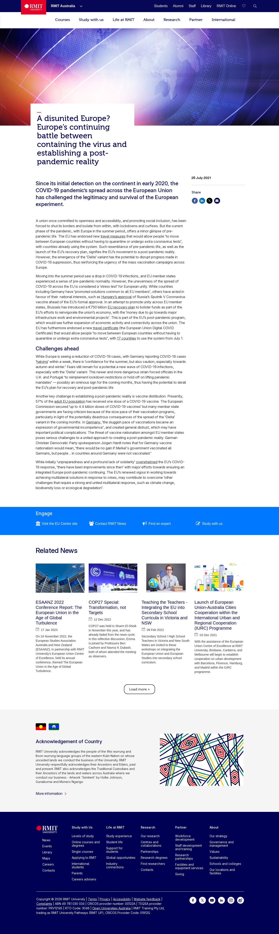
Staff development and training (188, 847)
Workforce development (184, 837)
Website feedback (147, 899)
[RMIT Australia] (62, 6)
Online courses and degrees (86, 843)
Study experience (119, 836)
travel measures (113, 236)
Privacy (105, 899)
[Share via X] (209, 200)
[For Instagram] (231, 900)
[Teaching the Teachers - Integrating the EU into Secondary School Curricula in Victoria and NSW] (166, 578)
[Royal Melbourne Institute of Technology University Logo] (33, 7)
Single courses (82, 851)
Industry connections (115, 865)
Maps (46, 858)
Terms (92, 899)
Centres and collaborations (151, 843)
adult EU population (69, 401)
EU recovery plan (121, 307)
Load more (139, 689)
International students (80, 865)
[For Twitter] (202, 900)
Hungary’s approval (116, 297)
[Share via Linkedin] (202, 200)
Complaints (44, 903)
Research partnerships (184, 856)
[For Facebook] (192, 900)
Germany (93, 422)
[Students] (161, 6)
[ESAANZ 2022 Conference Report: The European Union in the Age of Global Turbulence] (60, 578)
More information (51, 793)
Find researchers (153, 863)
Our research (150, 836)
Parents (77, 873)
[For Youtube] (211, 900)
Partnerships (150, 851)
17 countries (126, 338)
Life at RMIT (123, 20)
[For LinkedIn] (221, 900)
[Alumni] (178, 6)
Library (47, 852)
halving (42, 361)
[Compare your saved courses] (246, 6)
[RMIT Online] (226, 6)
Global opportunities (120, 857)
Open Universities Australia (111, 908)
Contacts (48, 870)
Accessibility (122, 899)
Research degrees (154, 857)
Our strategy (218, 836)
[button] (255, 6)
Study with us (91, 20)
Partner (196, 20)
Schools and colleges (225, 863)
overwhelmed (146, 462)
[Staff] (192, 6)
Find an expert (160, 523)
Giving (179, 874)
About (148, 20)
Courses (62, 20)
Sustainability (219, 857)
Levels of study (83, 836)
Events (47, 846)
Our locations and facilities (222, 871)
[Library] (206, 6)
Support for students (114, 849)
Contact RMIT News (110, 523)
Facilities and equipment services (189, 866)
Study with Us (82, 827)
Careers (48, 864)
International (223, 20)
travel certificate (105, 328)
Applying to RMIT (84, 857)
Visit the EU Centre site (59, 523)
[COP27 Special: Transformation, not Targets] (113, 578)
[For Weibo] (240, 900)
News (46, 840)
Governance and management (222, 843)
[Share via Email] (217, 200)
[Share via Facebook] (194, 200)
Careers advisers (84, 879)
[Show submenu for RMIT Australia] (79, 6)
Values (215, 851)
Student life (114, 842)
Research (172, 20)
